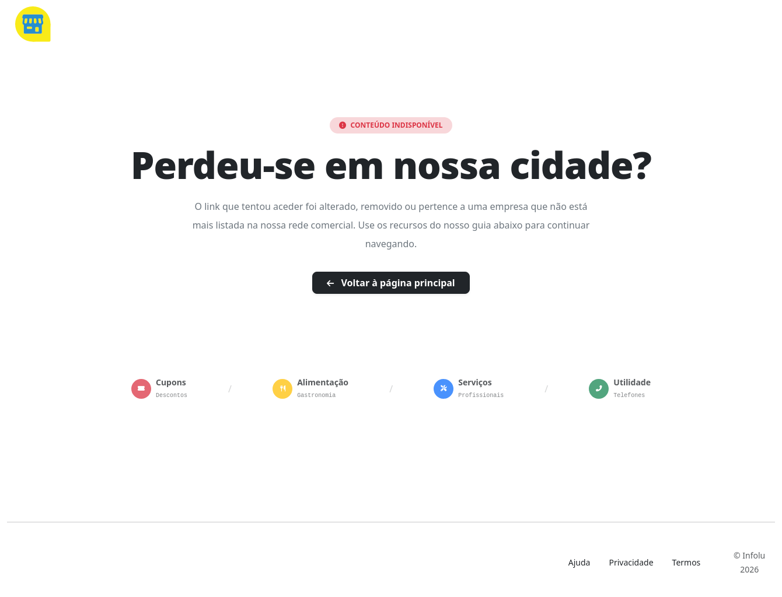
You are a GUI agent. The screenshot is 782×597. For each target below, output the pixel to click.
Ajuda (579, 562)
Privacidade (631, 562)
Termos (686, 562)
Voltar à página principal (391, 282)
